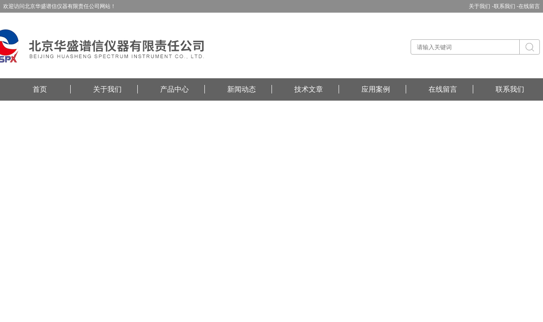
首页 (40, 89)
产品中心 (174, 89)
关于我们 (107, 89)
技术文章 (308, 89)
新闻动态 (241, 89)
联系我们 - (506, 6)
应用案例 (375, 89)
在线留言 (529, 6)
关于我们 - (481, 6)
